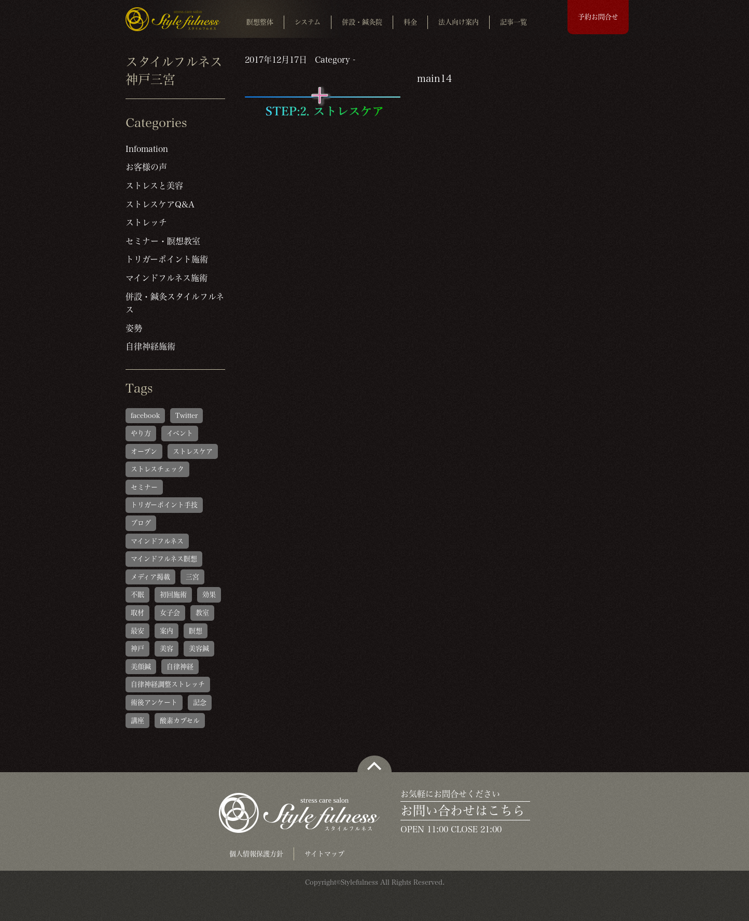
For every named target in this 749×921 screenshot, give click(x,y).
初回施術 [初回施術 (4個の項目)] (173, 594)
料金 (410, 22)
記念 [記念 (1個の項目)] (199, 702)
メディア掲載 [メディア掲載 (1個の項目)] (150, 577)
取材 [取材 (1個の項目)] (137, 612)
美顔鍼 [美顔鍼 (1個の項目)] (141, 666)
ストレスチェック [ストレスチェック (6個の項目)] (157, 469)
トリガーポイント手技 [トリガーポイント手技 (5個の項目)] (164, 504)
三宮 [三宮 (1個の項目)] (192, 577)
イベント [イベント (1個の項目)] (180, 433)
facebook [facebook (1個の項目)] (145, 415)
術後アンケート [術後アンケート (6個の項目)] (154, 702)
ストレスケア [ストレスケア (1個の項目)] (193, 451)
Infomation (147, 149)
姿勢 (134, 328)
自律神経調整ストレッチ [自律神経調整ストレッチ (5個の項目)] (168, 684)
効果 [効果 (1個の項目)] (209, 594)
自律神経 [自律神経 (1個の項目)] (180, 666)
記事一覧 (513, 22)
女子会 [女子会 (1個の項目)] (170, 612)
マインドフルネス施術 (166, 278)
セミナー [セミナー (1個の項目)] (144, 487)
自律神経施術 (150, 346)
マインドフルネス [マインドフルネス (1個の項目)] (157, 541)
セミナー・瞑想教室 (163, 241)
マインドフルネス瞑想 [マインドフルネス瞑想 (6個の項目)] (164, 558)
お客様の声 (146, 167)
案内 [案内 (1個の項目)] (166, 630)
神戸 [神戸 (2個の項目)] (137, 648)
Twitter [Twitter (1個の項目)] (186, 415)
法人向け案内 (458, 22)
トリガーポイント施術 (167, 259)
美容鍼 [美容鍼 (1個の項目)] (199, 648)
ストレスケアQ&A (160, 204)
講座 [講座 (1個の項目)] (137, 720)
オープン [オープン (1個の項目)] (144, 451)
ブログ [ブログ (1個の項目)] (141, 523)
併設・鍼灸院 (362, 22)
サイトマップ (324, 853)
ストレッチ (146, 222)
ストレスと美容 (154, 186)
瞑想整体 (259, 22)
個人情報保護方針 (256, 853)
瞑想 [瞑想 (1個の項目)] (195, 630)
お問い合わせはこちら (462, 810)
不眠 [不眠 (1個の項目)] (137, 594)
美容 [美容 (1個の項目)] (166, 648)
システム (308, 22)
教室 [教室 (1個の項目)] (202, 612)
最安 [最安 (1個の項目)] (137, 630)
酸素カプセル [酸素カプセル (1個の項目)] (180, 720)
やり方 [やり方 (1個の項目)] (141, 433)
